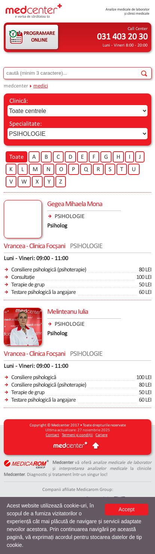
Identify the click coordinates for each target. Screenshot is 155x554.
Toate (16, 157)
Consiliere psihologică (33, 378)
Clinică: (18, 101)
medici (40, 86)
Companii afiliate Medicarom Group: (77, 489)
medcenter (16, 86)
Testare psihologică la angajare (43, 292)
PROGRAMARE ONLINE (39, 37)
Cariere (101, 435)
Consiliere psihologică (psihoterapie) (48, 270)
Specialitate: (25, 124)
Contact (52, 435)
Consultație (22, 277)
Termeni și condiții (77, 435)
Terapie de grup (27, 285)
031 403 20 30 (122, 37)
